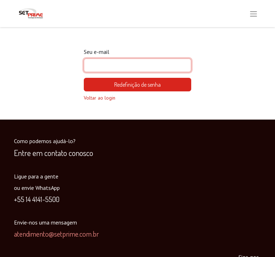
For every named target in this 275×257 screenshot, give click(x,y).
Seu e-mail (96, 51)
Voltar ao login (99, 98)
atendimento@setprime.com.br (56, 233)
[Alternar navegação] (253, 13)
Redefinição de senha (137, 84)
